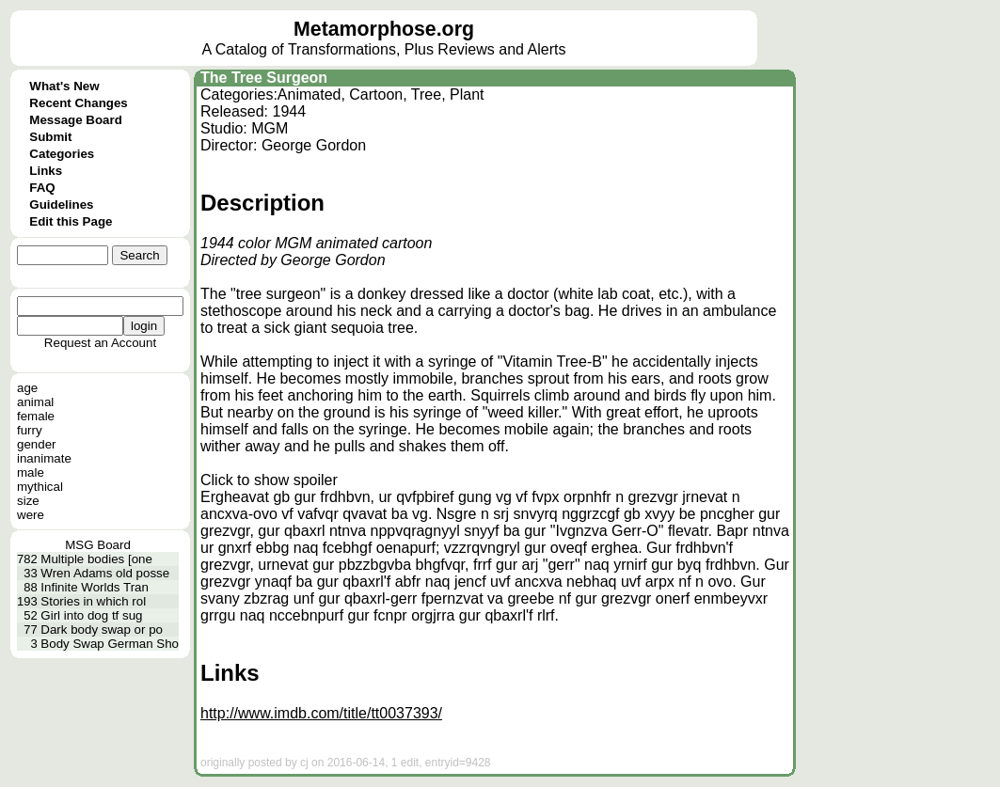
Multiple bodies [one (96, 559)
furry (29, 430)
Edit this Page (70, 221)
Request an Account (100, 343)
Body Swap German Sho (109, 644)
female (36, 416)
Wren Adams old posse (104, 573)
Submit (50, 137)
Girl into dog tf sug (91, 615)
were (30, 515)
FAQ (42, 188)
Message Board (75, 120)
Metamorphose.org (384, 29)
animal (35, 402)
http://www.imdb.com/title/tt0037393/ (321, 713)
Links (45, 171)
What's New (64, 86)
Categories (61, 154)
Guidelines (61, 204)
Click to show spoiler (269, 480)
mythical (40, 487)
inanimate (44, 458)
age (27, 388)
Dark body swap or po (101, 629)
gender (36, 444)
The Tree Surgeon (263, 78)
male (30, 472)
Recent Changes (78, 103)
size (28, 501)
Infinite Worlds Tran (94, 587)
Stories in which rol (93, 601)
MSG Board (98, 545)
